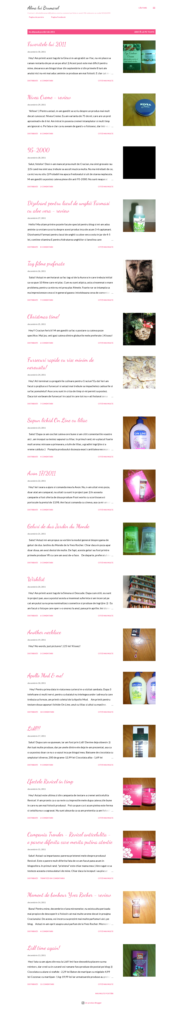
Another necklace (44, 632)
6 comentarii (46, 81)
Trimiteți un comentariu (52, 878)
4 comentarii (46, 457)
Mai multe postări (104, 993)
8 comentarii (46, 133)
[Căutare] (143, 8)
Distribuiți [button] (32, 81)
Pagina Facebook (57, 17)
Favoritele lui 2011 (46, 44)
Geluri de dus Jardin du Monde (58, 526)
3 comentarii (46, 563)
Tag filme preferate (46, 263)
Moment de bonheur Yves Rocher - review (69, 895)
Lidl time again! (43, 948)
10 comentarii (47, 712)
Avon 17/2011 (41, 473)
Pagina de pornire (34, 17)
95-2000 (38, 150)
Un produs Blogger (91, 1003)
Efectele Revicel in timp (50, 781)
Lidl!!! (33, 728)
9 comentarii (46, 765)
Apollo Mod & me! (45, 675)
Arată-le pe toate (144, 32)
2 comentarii (46, 186)
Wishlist (36, 579)
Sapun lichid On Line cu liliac (57, 420)
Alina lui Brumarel (43, 8)
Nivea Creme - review (49, 97)
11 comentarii (47, 984)
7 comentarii (46, 300)
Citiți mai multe (105, 81)
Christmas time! (43, 316)
